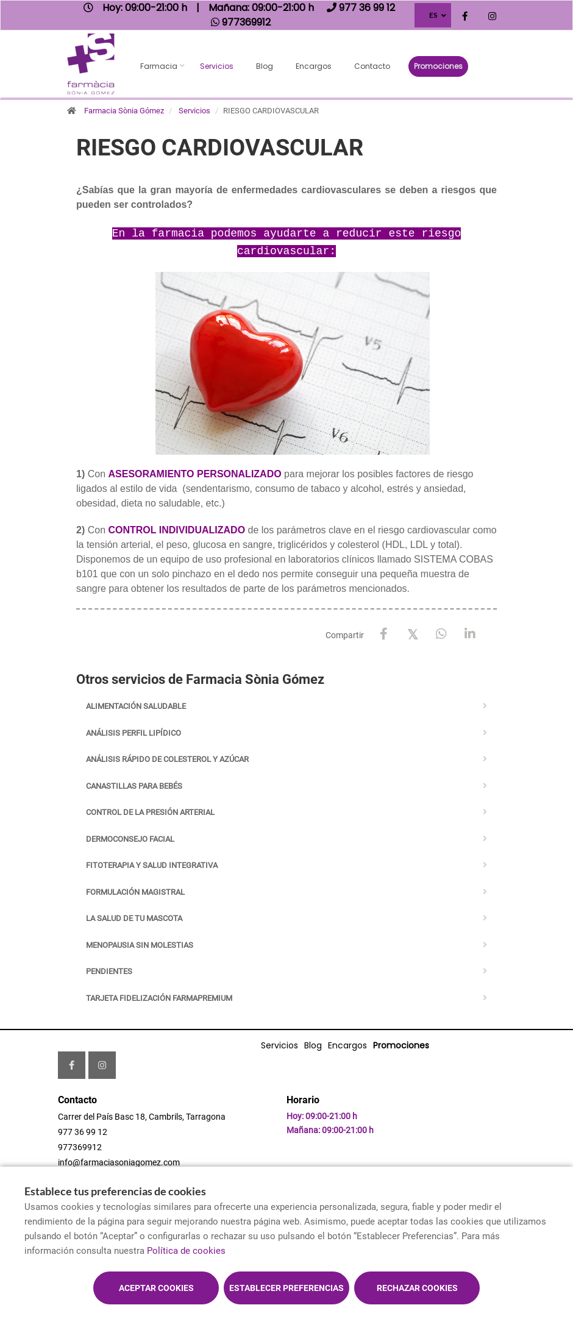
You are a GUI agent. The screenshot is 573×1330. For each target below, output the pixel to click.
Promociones (438, 66)
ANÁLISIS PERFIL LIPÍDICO (133, 733)
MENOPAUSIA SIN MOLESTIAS (139, 945)
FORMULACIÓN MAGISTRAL (135, 892)
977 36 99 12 (82, 1132)
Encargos (314, 66)
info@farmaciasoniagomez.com (119, 1162)
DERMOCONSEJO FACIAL (130, 839)
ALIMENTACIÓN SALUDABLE (136, 706)
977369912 (80, 1147)
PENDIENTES (109, 971)
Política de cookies (186, 1250)
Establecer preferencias (286, 1288)
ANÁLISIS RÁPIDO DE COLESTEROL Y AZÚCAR (167, 759)
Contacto (372, 66)
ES (433, 15)
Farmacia (158, 66)
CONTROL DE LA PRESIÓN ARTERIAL (150, 812)
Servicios (216, 66)
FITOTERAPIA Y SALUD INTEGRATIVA (152, 865)
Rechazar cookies (417, 1288)
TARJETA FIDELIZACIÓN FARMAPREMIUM (159, 998)
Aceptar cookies (156, 1288)
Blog (264, 66)
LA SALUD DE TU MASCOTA (134, 918)
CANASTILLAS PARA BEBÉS (134, 786)
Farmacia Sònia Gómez (124, 110)
